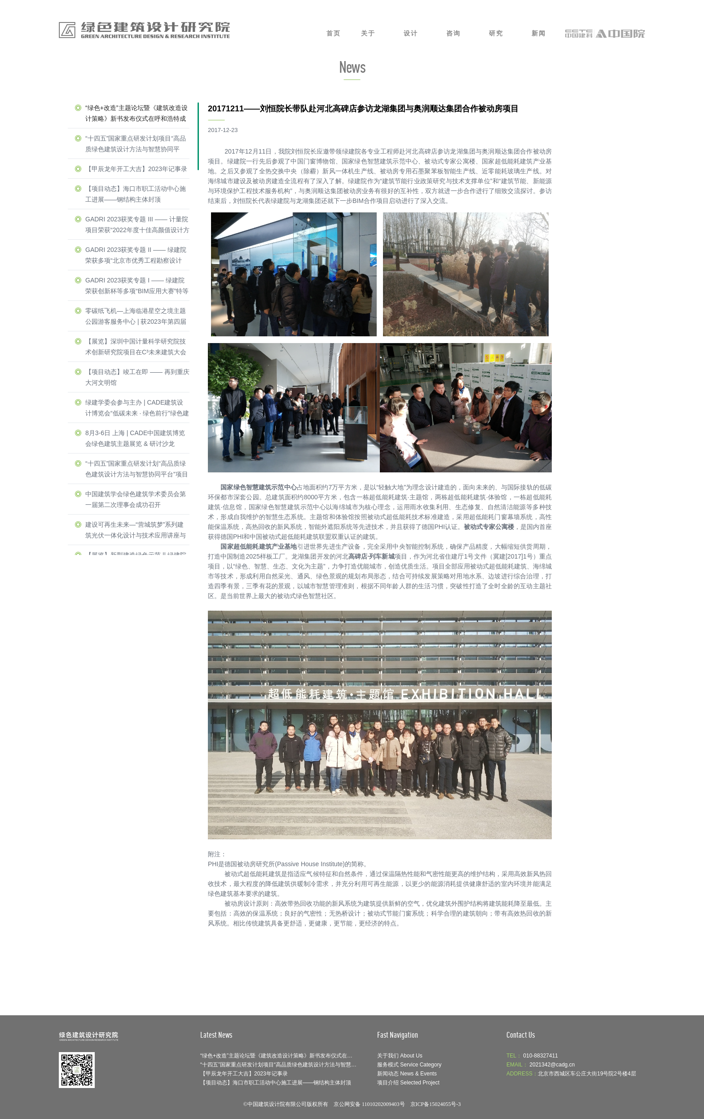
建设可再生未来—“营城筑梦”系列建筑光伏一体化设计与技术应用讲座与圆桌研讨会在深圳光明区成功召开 (135, 531)
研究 (496, 33)
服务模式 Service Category (409, 1065)
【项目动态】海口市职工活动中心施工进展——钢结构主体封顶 (135, 194)
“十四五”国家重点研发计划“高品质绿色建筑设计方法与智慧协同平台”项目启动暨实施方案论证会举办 (136, 470)
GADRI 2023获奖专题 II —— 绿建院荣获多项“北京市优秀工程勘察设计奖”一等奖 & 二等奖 (135, 256)
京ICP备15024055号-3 (435, 1104)
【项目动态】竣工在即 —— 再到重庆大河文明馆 (137, 377)
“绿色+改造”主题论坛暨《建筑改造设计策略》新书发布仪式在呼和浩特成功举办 (136, 114)
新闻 (539, 33)
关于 (368, 33)
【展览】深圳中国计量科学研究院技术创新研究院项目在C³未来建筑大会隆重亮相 (135, 347)
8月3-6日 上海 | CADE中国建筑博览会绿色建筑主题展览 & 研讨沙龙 (135, 438)
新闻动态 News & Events (407, 1074)
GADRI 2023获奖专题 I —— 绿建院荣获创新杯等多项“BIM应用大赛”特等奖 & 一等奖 (137, 286)
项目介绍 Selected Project (408, 1082)
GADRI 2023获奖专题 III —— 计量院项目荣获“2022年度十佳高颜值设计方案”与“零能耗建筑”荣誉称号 (137, 225)
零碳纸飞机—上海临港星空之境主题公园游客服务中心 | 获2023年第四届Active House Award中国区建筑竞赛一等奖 (135, 317)
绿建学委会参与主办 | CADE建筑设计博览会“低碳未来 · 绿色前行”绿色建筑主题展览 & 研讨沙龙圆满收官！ (137, 409)
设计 (411, 33)
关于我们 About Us (399, 1056)
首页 (333, 33)
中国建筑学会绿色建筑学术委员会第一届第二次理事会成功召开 (135, 499)
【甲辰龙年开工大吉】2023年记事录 (136, 168)
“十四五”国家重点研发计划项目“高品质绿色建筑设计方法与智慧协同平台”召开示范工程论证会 (135, 144)
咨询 (453, 33)
